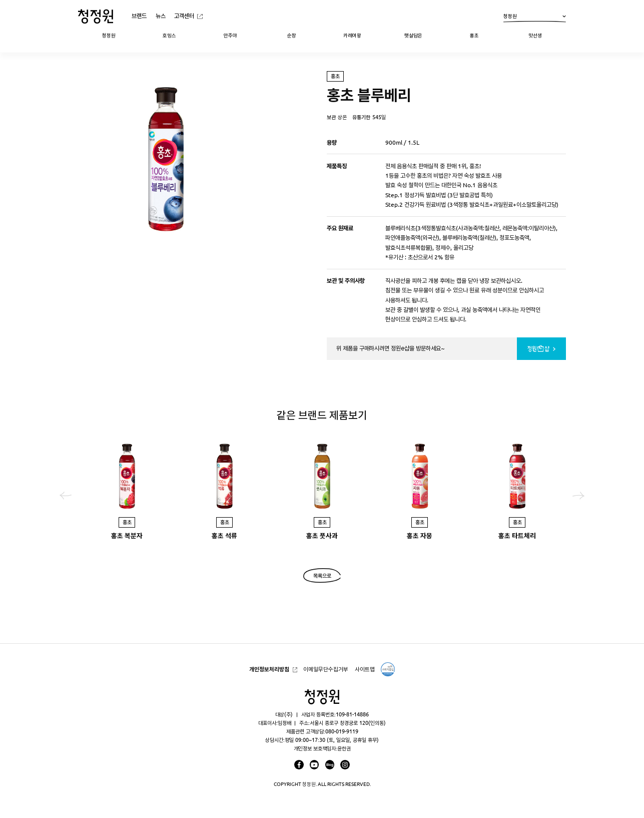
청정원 (534, 18)
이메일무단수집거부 (325, 669)
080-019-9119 (341, 731)
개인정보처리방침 (269, 669)
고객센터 (184, 16)
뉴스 (161, 16)
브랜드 (139, 16)
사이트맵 (365, 669)
